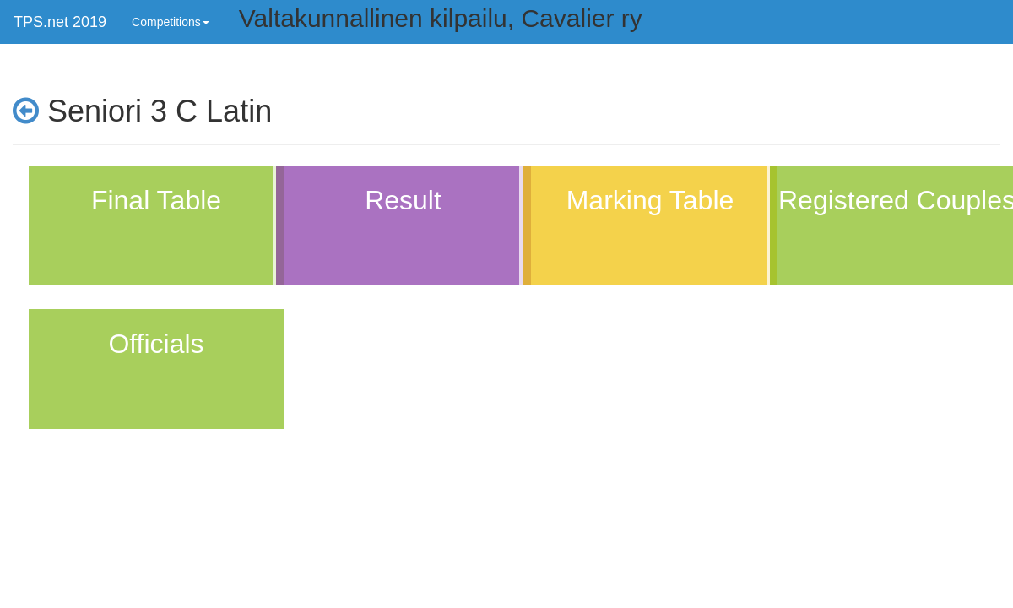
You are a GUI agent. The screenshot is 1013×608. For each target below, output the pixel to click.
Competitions (170, 22)
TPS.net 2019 (60, 22)
